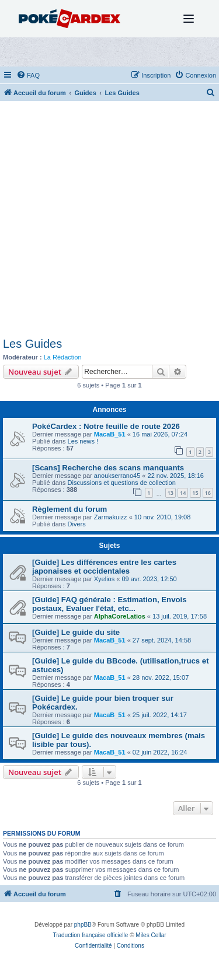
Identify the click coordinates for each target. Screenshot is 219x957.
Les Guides (32, 343)
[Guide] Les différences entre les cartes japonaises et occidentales (104, 566)
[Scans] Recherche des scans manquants (108, 467)
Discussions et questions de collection (122, 482)
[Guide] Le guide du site (76, 632)
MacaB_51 (110, 434)
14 (183, 493)
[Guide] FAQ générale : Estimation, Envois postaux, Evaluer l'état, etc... (109, 604)
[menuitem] (28, 75)
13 (170, 493)
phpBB (83, 924)
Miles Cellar (150, 935)
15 (195, 493)
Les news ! (83, 441)
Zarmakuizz (110, 517)
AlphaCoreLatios (119, 616)
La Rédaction (63, 357)
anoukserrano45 (117, 475)
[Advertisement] (109, 222)
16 (208, 493)
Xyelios (104, 578)
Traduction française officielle (90, 935)
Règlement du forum (69, 509)
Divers (77, 524)
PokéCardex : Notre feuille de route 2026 (106, 426)
